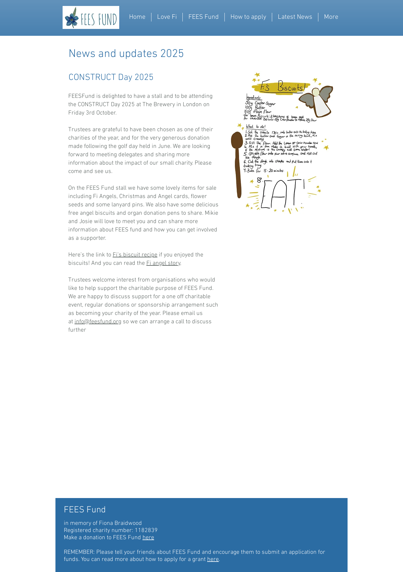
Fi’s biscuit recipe (135, 255)
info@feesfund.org (98, 321)
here (148, 537)
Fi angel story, (163, 263)
